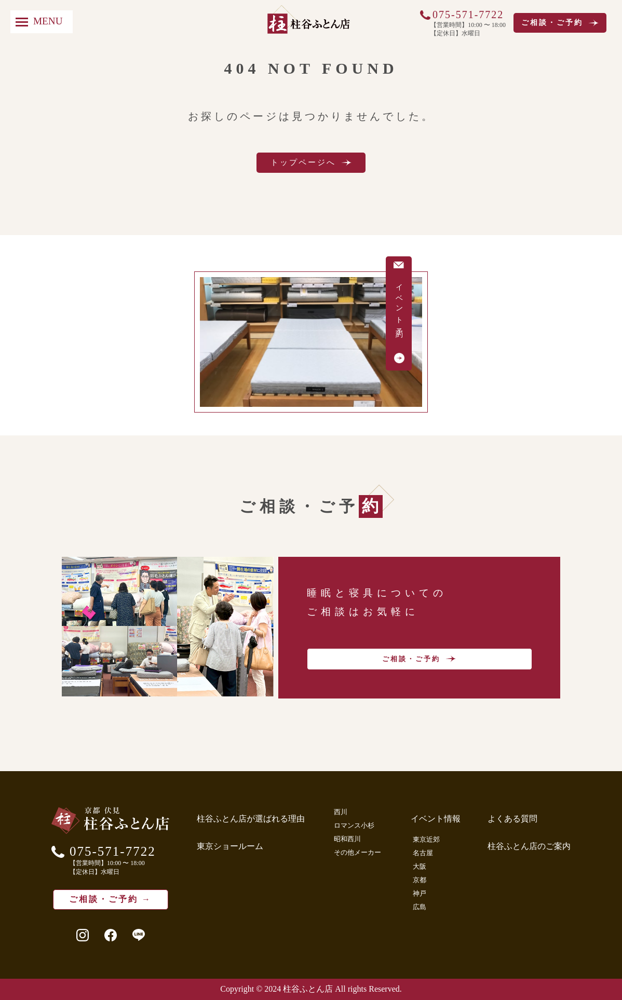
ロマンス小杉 (354, 825)
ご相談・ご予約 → (110, 899)
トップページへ (311, 162)
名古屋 (423, 853)
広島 (419, 907)
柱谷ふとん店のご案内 (529, 846)
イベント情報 (436, 818)
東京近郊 (426, 839)
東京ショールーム (230, 846)
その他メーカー (357, 852)
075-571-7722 (468, 14)
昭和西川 (347, 839)
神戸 (419, 893)
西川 (340, 812)
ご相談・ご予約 (560, 23)
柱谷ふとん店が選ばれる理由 (251, 818)
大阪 (419, 866)
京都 (419, 880)
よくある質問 (512, 818)
